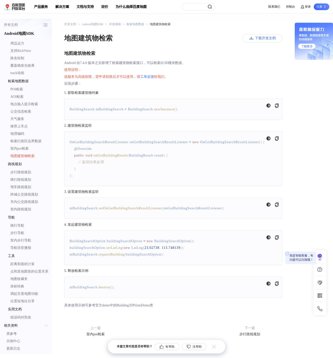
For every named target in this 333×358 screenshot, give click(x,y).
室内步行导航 (20, 240)
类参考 (11, 334)
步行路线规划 (20, 172)
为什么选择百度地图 (131, 7)
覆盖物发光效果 (22, 65)
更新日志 (13, 348)
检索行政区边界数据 (25, 141)
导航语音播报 (20, 248)
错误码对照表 (20, 317)
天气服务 (17, 119)
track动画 (17, 73)
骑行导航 (17, 225)
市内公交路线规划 (24, 202)
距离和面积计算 (22, 264)
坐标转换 (17, 286)
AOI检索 (16, 97)
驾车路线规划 (20, 187)
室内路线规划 (20, 209)
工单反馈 (147, 77)
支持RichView (20, 51)
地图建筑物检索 (22, 156)
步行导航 (17, 233)
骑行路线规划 (20, 179)
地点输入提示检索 (24, 104)
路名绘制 (17, 58)
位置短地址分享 (22, 301)
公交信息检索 (20, 111)
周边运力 (17, 43)
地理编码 (17, 134)
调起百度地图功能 (24, 294)
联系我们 (274, 6)
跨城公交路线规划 (24, 194)
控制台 (290, 6)
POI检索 (16, 89)
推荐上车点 (19, 126)
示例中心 (13, 341)
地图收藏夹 (19, 279)
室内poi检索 (19, 148)
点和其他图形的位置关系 (29, 271)
